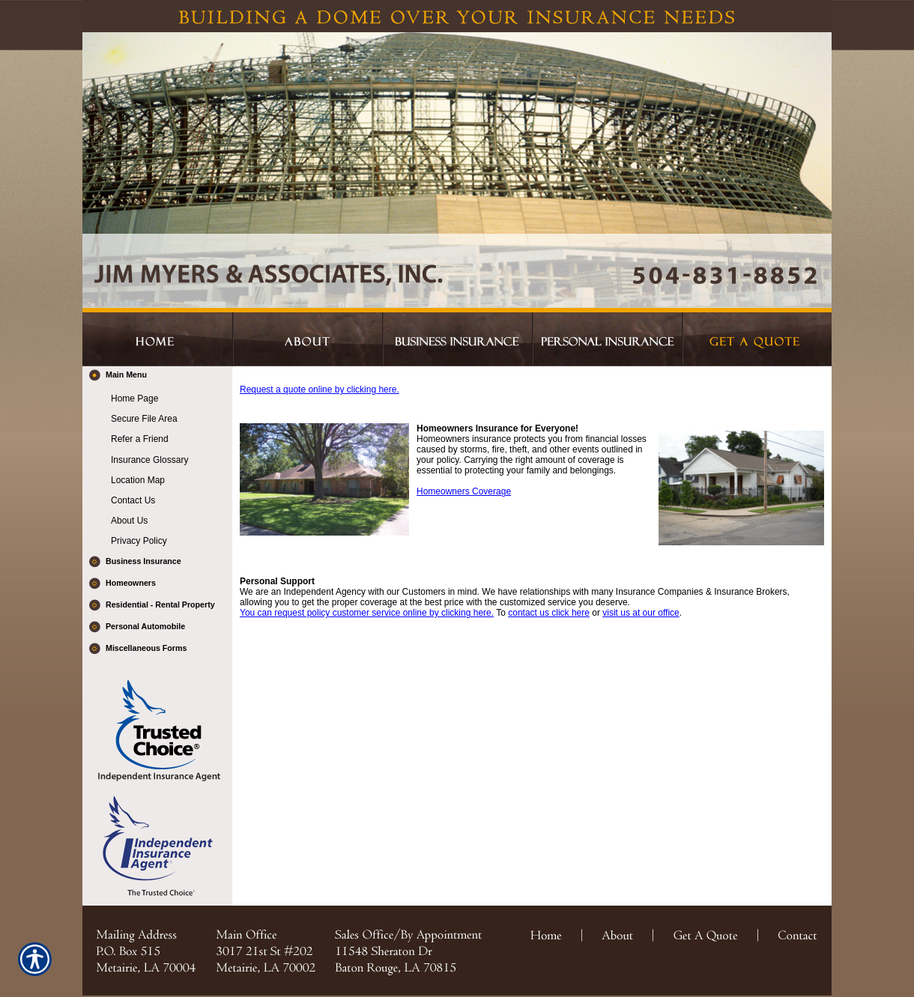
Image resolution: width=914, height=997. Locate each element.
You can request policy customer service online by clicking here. (367, 612)
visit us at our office (641, 612)
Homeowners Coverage (464, 491)
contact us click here (549, 612)
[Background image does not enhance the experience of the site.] (157, 377)
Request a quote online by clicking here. (319, 389)
